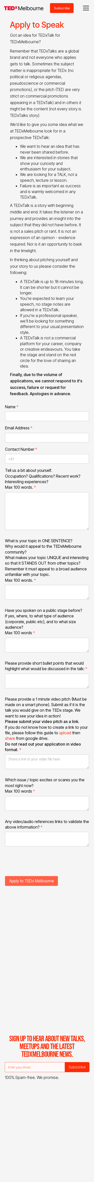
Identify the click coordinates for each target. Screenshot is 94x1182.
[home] (23, 8)
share (10, 738)
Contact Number (21, 449)
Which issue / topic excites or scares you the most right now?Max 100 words (44, 785)
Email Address (18, 427)
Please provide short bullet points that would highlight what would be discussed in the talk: (46, 666)
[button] (85, 8)
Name (11, 406)
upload (65, 732)
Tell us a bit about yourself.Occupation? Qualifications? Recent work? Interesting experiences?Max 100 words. (42, 479)
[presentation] (43, 864)
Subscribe (62, 8)
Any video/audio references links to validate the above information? (47, 824)
